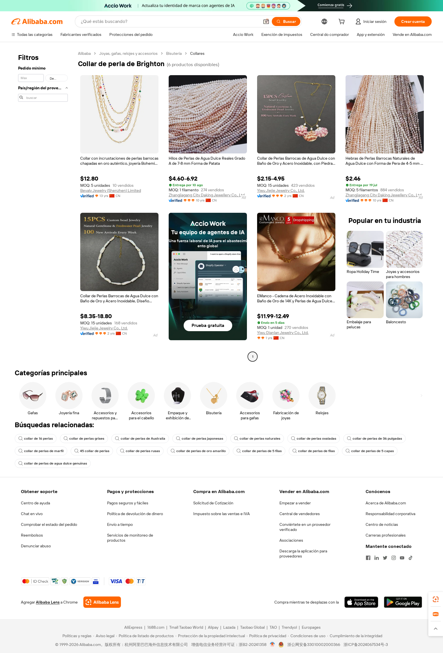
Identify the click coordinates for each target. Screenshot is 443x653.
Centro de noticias (382, 524)
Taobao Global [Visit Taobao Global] (252, 627)
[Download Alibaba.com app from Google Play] (403, 602)
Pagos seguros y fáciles (127, 503)
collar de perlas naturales (257, 438)
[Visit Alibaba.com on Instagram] (393, 557)
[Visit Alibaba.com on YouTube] (402, 557)
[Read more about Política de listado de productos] (145, 635)
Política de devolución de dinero (135, 513)
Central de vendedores (299, 513)
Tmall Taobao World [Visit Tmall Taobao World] (186, 627)
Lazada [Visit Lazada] (229, 627)
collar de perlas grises (84, 438)
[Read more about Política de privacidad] (266, 635)
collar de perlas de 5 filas (259, 451)
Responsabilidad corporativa (390, 513)
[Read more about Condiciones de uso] (306, 635)
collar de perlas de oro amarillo (198, 451)
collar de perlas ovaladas (313, 438)
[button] (266, 21)
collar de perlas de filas (313, 451)
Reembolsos (32, 535)
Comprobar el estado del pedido (49, 524)
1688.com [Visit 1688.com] (155, 627)
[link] (435, 599)
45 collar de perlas (91, 451)
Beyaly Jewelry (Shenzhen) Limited (110, 190)
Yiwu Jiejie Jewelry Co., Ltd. (281, 190)
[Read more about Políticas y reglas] (76, 635)
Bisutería (174, 53)
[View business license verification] (272, 644)
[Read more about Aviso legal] (103, 635)
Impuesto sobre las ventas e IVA (221, 513)
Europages (311, 627)
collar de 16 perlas (35, 438)
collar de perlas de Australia (140, 438)
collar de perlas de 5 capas (370, 451)
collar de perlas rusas (140, 451)
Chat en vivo (32, 513)
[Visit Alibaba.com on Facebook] (368, 557)
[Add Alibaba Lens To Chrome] (102, 602)
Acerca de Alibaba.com (386, 503)
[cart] (342, 22)
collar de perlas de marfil (41, 451)
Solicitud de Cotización (213, 503)
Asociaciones (291, 540)
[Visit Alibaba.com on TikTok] (410, 557)
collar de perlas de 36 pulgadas (374, 438)
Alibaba (84, 53)
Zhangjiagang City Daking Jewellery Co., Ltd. (207, 195)
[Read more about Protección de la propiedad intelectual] (210, 635)
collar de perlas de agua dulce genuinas (52, 463)
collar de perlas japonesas (199, 438)
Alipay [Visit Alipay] (213, 627)
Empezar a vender (295, 503)
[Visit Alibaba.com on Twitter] (385, 557)
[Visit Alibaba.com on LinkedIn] (376, 557)
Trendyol (289, 627)
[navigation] (43, 205)
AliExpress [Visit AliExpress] (133, 627)
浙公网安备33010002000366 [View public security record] (313, 644)
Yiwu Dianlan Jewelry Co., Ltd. (283, 332)
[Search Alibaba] (169, 21)
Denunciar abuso (36, 546)
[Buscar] (286, 21)
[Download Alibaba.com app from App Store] (361, 602)
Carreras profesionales (386, 535)
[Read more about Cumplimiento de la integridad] (354, 635)
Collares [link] (197, 53)
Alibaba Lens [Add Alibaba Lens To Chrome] (48, 602)
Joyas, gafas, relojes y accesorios (128, 53)
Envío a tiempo (120, 524)
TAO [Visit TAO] (273, 627)
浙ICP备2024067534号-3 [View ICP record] (366, 644)
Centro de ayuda (35, 503)
